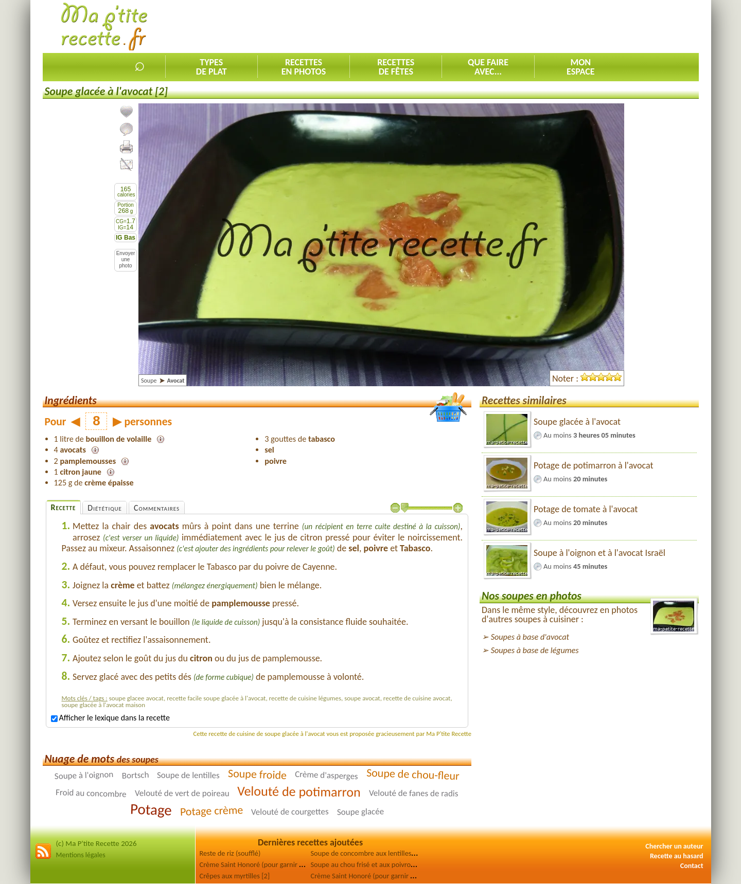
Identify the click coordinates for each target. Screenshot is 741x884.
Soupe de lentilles (188, 775)
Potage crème (211, 811)
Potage (151, 810)
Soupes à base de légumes (535, 650)
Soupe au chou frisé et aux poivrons (364, 864)
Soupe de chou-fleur (412, 774)
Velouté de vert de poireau (182, 793)
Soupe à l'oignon (84, 775)
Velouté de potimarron (299, 791)
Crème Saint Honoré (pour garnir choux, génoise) (384, 875)
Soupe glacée (360, 812)
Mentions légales (80, 855)
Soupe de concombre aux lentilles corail (370, 853)
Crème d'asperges (326, 775)
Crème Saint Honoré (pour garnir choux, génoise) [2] (278, 864)
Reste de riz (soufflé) (230, 853)
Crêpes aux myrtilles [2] (235, 875)
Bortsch (135, 775)
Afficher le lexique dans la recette (110, 718)
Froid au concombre (91, 793)
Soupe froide (257, 774)
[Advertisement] (511, 26)
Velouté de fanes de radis (413, 793)
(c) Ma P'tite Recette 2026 (96, 843)
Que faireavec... (488, 67)
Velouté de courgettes (290, 812)
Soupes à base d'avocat (530, 637)
